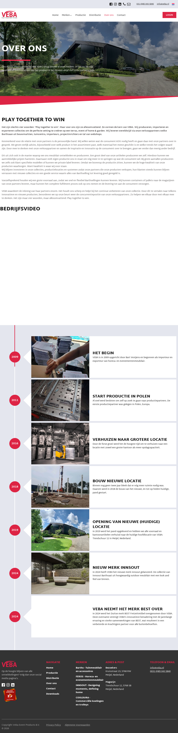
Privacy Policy (53, 725)
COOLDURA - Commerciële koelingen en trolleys (90, 701)
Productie (52, 673)
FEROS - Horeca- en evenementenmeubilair (90, 678)
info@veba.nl (163, 4)
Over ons (51, 684)
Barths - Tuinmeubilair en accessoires (89, 670)
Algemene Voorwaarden (77, 725)
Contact (51, 689)
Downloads (52, 694)
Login (169, 15)
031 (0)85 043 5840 (145, 4)
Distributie (52, 678)
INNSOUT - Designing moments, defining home (88, 689)
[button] (67, 15)
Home (49, 668)
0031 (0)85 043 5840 (160, 671)
